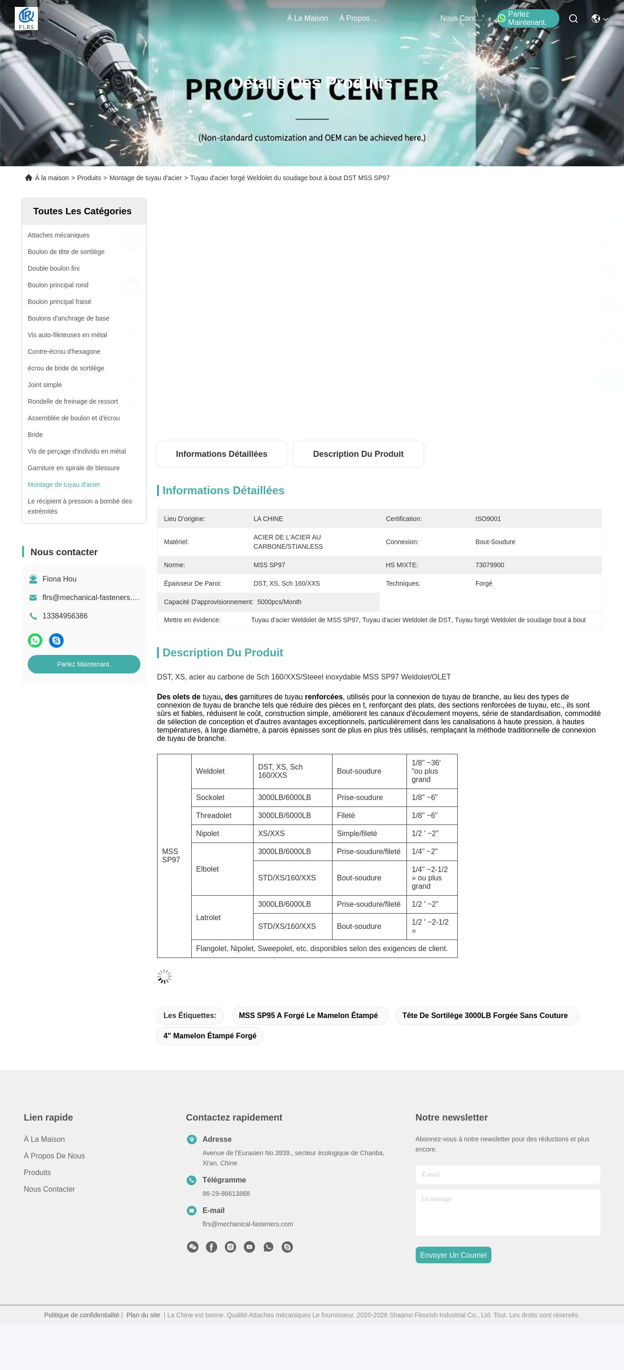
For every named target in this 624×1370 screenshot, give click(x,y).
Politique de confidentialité (82, 1315)
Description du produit (358, 454)
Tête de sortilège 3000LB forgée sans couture (485, 1015)
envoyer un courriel (453, 1255)
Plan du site (143, 1315)
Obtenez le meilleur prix (474, 380)
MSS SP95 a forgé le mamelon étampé (308, 1015)
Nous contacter (49, 1189)
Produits (89, 178)
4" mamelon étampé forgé (210, 1036)
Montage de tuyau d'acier (145, 178)
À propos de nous (361, 18)
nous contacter (462, 18)
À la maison (307, 18)
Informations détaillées (221, 454)
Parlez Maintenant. (522, 18)
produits (412, 19)
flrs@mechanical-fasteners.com (94, 597)
